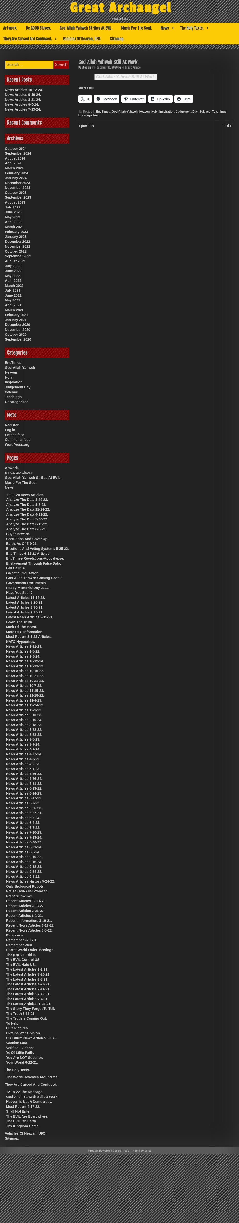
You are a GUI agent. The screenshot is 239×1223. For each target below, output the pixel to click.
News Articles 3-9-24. (23, 744)
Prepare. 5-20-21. (19, 896)
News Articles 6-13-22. (24, 788)
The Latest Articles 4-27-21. (28, 984)
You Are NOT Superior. (24, 1058)
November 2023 (17, 188)
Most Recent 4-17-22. (23, 1106)
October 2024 (16, 148)
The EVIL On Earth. (21, 1121)
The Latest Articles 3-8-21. (27, 979)
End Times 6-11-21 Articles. (28, 553)
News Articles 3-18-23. (24, 725)
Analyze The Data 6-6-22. (26, 529)
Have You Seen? (19, 593)
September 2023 (18, 197)
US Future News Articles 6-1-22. (31, 1038)
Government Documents (26, 583)
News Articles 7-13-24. (23, 109)
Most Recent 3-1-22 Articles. (29, 637)
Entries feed (14, 435)
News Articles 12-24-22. (25, 705)
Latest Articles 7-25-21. (24, 612)
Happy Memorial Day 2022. (27, 588)
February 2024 (16, 173)
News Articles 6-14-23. (24, 793)
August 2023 (15, 202)
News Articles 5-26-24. (24, 779)
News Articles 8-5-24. (22, 104)
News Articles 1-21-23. (24, 646)
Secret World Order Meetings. (30, 950)
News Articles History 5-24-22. (30, 881)
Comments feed (18, 440)
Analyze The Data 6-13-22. (27, 524)
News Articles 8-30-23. (24, 842)
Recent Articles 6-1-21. (24, 916)
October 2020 (16, 334)
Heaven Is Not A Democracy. (29, 1102)
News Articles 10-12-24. (24, 90)
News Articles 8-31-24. (23, 100)
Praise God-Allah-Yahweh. (27, 891)
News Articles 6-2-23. (23, 803)
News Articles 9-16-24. (23, 95)
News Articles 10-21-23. (25, 681)
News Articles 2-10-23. (24, 715)
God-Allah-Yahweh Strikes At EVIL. (86, 28)
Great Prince (133, 67)
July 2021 (12, 290)
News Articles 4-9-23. (23, 764)
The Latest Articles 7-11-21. (28, 989)
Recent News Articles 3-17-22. (30, 925)
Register (12, 425)
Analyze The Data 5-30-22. (27, 519)
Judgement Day (187, 111)
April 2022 (13, 281)
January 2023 (16, 237)
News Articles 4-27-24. (24, 754)
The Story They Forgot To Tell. (30, 1009)
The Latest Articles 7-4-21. (27, 999)
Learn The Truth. (19, 622)
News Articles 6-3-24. (23, 818)
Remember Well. (19, 945)
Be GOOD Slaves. (38, 28)
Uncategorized (88, 115)
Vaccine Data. (17, 1043)
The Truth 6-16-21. (20, 1013)
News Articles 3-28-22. (24, 730)
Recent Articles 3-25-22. (25, 911)
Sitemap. (117, 38)
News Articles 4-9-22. (23, 759)
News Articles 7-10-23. (24, 832)
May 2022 (12, 276)
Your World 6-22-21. (22, 1062)
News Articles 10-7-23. (24, 686)
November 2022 (17, 246)
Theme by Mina (141, 1150)
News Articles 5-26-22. (24, 774)
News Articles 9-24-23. (24, 872)
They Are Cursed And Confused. (27, 38)
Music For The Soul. (136, 28)
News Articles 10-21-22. (25, 676)
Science (204, 111)
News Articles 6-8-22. (23, 828)
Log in (10, 430)
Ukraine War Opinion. (23, 1033)
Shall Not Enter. (18, 1111)
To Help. (12, 1023)
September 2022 (18, 256)
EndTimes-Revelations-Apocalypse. (35, 558)
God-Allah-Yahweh (125, 111)
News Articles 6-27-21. (24, 813)
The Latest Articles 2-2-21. (27, 969)
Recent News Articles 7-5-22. (29, 930)
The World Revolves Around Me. (32, 1077)
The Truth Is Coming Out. (26, 1018)
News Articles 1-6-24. (23, 656)
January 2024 (16, 178)
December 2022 (17, 241)
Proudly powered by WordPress (108, 1150)
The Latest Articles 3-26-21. (28, 974)
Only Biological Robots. (25, 886)
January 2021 (16, 320)
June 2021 (13, 295)
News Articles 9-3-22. (23, 876)
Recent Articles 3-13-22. (25, 906)
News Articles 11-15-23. (25, 690)
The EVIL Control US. (23, 960)
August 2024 (15, 158)
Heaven (144, 111)
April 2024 (13, 163)
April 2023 (13, 222)
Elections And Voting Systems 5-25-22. (37, 549)
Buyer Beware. (18, 534)
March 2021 (14, 310)
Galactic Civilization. (22, 573)
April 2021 (13, 305)
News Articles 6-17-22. (24, 798)
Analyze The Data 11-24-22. (28, 509)
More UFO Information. (24, 632)
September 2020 (18, 339)
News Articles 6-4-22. (23, 823)
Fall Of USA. (16, 568)
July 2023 (12, 207)
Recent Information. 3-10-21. (29, 921)
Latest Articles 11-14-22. (25, 598)
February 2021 (16, 315)
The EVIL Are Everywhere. (27, 1116)
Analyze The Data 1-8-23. (26, 505)
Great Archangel (120, 8)
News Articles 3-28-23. (24, 735)
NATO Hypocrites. (20, 642)
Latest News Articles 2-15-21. (29, 617)
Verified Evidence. (20, 1048)
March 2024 (14, 168)
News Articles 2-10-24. (24, 720)
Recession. (15, 935)
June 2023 (13, 212)
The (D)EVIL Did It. (21, 955)
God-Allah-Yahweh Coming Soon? (34, 578)
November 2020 (17, 330)
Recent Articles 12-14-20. (26, 901)
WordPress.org (17, 445)
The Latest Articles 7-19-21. (28, 994)
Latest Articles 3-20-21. (24, 602)
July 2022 (12, 266)
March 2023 (14, 227)
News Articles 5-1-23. (23, 769)
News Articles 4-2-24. (23, 749)
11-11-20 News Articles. (25, 495)
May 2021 (12, 300)
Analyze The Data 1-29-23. (27, 500)
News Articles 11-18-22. (25, 695)
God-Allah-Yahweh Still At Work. (126, 77)
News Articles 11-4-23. (24, 700)
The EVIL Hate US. (21, 965)
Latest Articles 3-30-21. (24, 607)
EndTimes (103, 111)
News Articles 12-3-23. (24, 710)
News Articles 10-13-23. (25, 666)
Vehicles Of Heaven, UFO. (82, 38)
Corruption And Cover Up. (27, 539)
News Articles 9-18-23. (24, 867)
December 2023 (17, 183)
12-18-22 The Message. (24, 1092)
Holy (154, 111)
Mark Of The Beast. (21, 627)
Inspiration (166, 111)
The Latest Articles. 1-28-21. (28, 1004)
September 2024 (18, 153)
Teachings (219, 111)
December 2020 (17, 325)
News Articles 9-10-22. (24, 857)
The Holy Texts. (192, 28)
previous (87, 125)
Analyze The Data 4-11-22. (27, 514)
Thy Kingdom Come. (22, 1126)
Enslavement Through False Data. (33, 563)
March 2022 (14, 286)
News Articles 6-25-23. (24, 808)
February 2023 (16, 232)
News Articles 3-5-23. (23, 739)
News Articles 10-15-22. (25, 671)
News (165, 28)
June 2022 (13, 271)
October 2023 (16, 193)
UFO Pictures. (17, 1028)
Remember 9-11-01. (21, 940)
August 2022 (15, 261)
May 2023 (12, 217)
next (226, 125)
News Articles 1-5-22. (23, 651)
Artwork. (10, 28)
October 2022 (16, 251)
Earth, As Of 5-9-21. (22, 544)
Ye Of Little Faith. (20, 1053)
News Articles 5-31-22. (24, 783)
